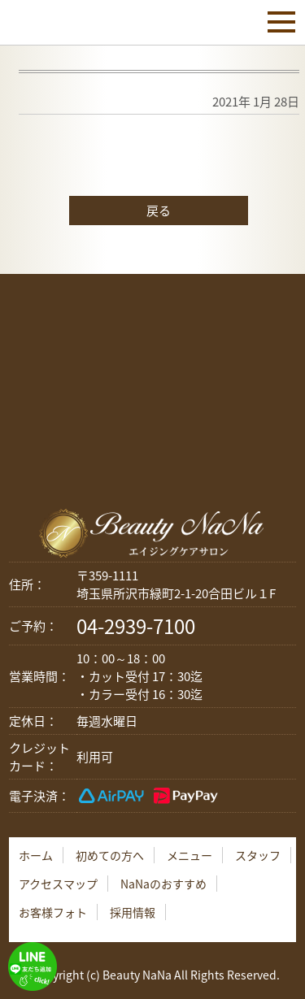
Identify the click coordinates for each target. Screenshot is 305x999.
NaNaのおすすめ (163, 883)
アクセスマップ (58, 883)
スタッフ (258, 855)
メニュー (189, 855)
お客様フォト (53, 912)
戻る (158, 210)
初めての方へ (110, 855)
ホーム (36, 855)
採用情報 (132, 912)
